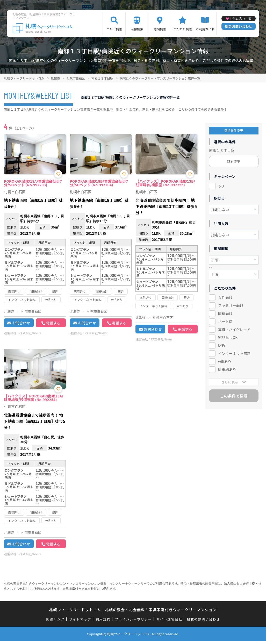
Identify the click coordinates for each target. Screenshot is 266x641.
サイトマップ (80, 619)
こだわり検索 (182, 29)
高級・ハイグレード (234, 329)
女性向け (225, 297)
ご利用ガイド (205, 29)
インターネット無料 (234, 353)
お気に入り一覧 (240, 18)
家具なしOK (228, 337)
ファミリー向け (230, 305)
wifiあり (224, 361)
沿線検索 (137, 29)
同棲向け (225, 313)
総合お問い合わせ (238, 26)
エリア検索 (114, 29)
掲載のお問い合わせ (203, 619)
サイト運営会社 (169, 619)
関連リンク (55, 619)
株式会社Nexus (30, 333)
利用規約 (103, 619)
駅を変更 (233, 161)
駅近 (221, 345)
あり (221, 185)
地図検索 (160, 29)
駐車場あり (227, 369)
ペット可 (225, 321)
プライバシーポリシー (133, 619)
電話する (53, 322)
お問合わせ (21, 322)
